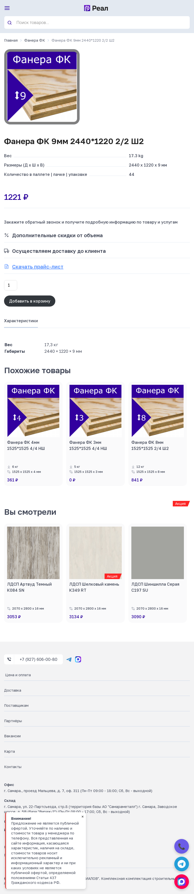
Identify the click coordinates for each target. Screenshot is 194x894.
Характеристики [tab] (21, 320)
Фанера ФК (34, 40)
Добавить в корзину (29, 301)
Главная (11, 40)
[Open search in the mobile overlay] (97, 22)
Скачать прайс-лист (37, 266)
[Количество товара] (10, 285)
